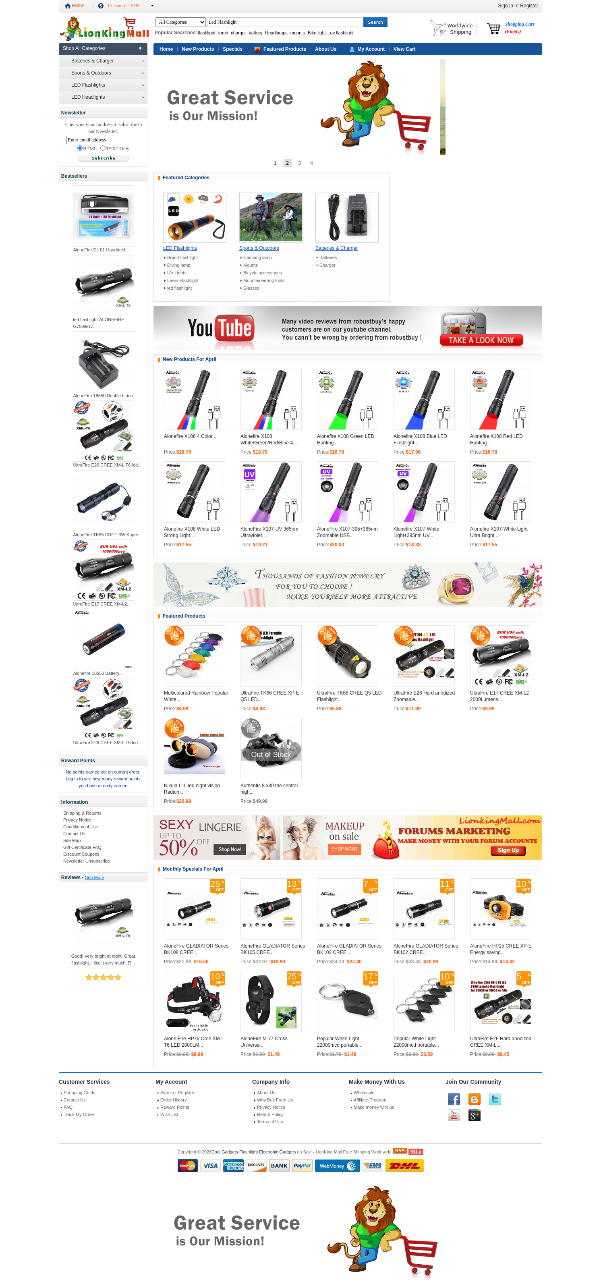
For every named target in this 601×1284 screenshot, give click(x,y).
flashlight (206, 32)
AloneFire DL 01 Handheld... (100, 249)
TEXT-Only (114, 148)
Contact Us (74, 833)
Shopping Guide (79, 1092)
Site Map (72, 840)
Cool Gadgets (224, 1151)
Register (529, 5)
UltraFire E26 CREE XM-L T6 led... (107, 465)
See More (94, 877)
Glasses (251, 288)
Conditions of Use (80, 826)
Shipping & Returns (82, 813)
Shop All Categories (84, 48)
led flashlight (179, 288)
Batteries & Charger (107, 61)
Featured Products (284, 49)
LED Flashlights (107, 85)
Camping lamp (257, 257)
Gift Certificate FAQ (82, 847)
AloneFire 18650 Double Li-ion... (105, 395)
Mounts (250, 265)
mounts (297, 32)
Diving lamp (178, 265)
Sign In (505, 5)
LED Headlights (107, 97)
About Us (325, 49)
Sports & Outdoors (107, 73)
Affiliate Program (370, 1099)
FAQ (68, 1107)
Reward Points (174, 1107)
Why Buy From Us (275, 1099)
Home (78, 5)
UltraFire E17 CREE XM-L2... (102, 604)
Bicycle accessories (262, 272)
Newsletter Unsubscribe (86, 861)
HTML (87, 148)
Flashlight (248, 1151)
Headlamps (276, 32)
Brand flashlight (182, 257)
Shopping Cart (519, 27)
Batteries (328, 257)
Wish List (169, 1114)
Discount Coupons (81, 854)
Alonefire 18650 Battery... (97, 673)
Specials (232, 49)
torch (223, 32)
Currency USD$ (123, 5)
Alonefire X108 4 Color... (190, 436)
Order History (173, 1099)
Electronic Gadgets (277, 1151)
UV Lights (177, 272)
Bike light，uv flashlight (331, 32)
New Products (198, 49)
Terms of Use (270, 1121)
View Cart (404, 49)
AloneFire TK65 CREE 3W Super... (107, 534)
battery (256, 32)
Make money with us (374, 1107)
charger (238, 32)
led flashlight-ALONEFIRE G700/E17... (98, 323)
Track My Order (79, 1114)
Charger (327, 265)
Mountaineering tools (263, 280)
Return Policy (270, 1114)
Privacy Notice (77, 819)
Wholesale (364, 1092)
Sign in (167, 1092)
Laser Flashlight (183, 280)
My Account (371, 49)
